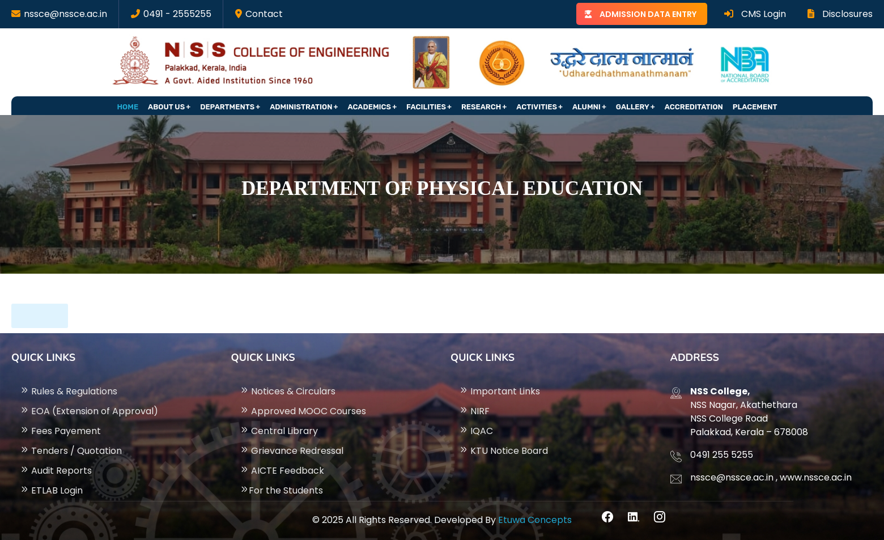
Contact (264, 13)
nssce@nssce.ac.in (65, 13)
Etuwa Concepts (535, 519)
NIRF (474, 411)
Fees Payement (60, 430)
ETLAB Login (51, 490)
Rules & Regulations (68, 391)
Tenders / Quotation (71, 450)
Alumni (586, 107)
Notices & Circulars (287, 391)
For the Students (281, 490)
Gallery (632, 107)
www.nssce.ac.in (816, 477)
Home (128, 107)
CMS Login (755, 13)
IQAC (476, 430)
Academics (370, 107)
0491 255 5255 (721, 454)
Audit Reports (56, 470)
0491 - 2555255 (177, 13)
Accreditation (694, 107)
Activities (536, 107)
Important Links (499, 391)
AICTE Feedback (282, 470)
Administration (301, 107)
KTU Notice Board (503, 450)
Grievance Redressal (291, 450)
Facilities (426, 107)
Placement (755, 107)
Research (481, 107)
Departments (227, 107)
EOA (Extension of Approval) (89, 411)
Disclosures (840, 13)
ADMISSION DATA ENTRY (648, 14)
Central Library (279, 430)
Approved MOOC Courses (303, 411)
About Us (166, 107)
